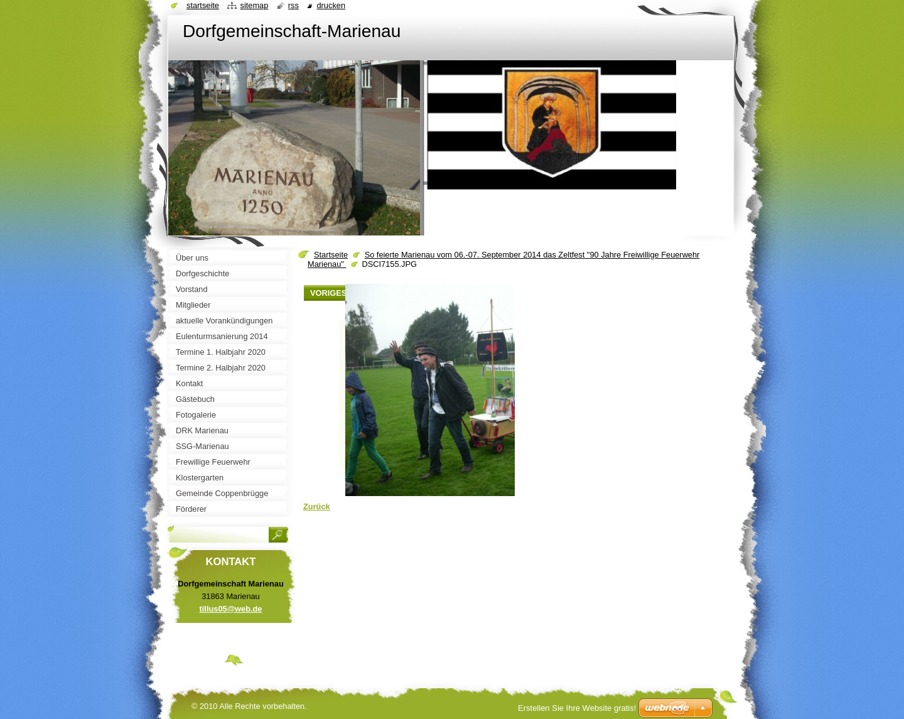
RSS (293, 5)
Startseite (331, 254)
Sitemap (254, 5)
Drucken (330, 5)
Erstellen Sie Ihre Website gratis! (577, 708)
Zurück (316, 506)
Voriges (328, 293)
